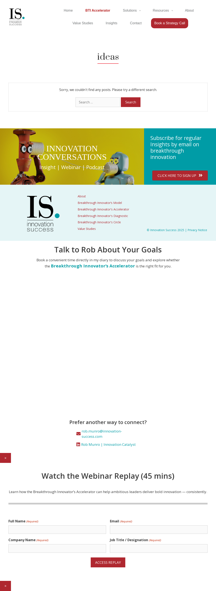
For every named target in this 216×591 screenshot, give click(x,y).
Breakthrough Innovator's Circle (99, 222)
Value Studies (87, 229)
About (82, 196)
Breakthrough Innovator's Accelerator (103, 209)
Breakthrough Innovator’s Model (100, 203)
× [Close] (5, 457)
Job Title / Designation (135, 540)
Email (121, 521)
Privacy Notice (197, 230)
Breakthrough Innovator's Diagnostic (103, 216)
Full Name (23, 521)
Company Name (28, 540)
